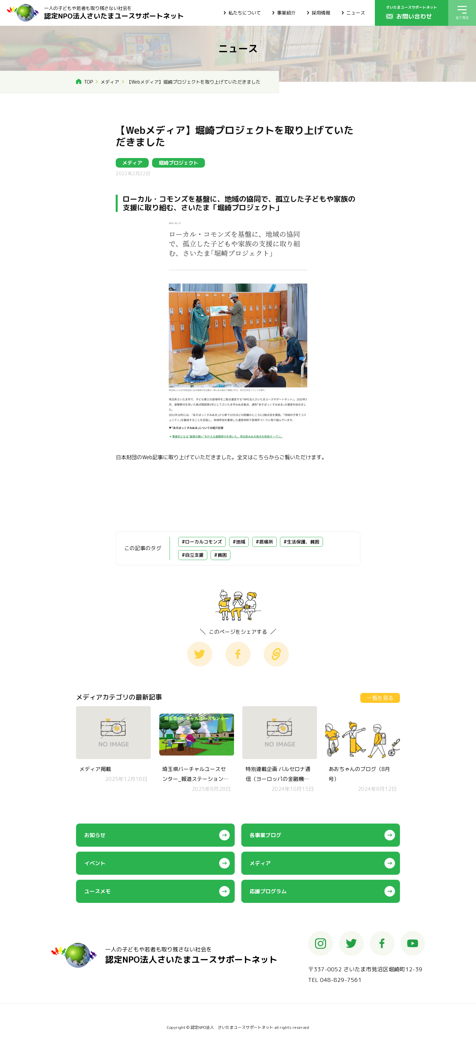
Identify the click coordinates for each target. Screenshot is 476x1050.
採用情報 (321, 13)
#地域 (239, 542)
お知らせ (94, 835)
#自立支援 (193, 555)
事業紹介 (286, 13)
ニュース (355, 13)
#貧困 (220, 555)
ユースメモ (97, 891)
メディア (109, 82)
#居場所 (264, 542)
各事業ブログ (265, 835)
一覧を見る (380, 698)
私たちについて (244, 13)
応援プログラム (268, 891)
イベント (94, 863)
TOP (88, 82)
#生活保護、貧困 (301, 542)
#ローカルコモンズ (202, 542)
